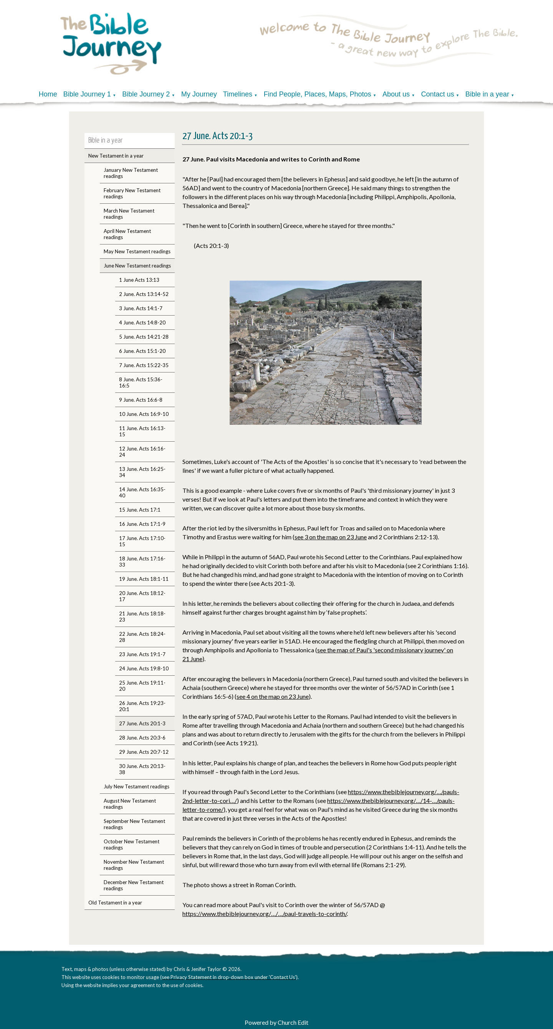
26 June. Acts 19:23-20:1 (142, 706)
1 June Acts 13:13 (139, 280)
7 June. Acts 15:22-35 (144, 365)
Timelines (237, 94)
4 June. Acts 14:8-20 (142, 322)
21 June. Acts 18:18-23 (142, 616)
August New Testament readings (130, 804)
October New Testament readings (131, 844)
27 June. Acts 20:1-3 (142, 723)
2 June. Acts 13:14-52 (144, 294)
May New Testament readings (137, 251)
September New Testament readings (134, 824)
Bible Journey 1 (87, 94)
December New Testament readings (134, 885)
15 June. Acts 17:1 (140, 510)
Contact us (437, 94)
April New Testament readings (127, 234)
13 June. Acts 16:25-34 (142, 472)
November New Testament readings (134, 865)
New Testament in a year (116, 156)
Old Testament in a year (115, 902)
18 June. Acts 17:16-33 (142, 561)
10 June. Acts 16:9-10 (144, 414)
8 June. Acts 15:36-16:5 (140, 382)
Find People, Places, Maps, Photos (317, 94)
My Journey (199, 94)
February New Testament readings (132, 193)
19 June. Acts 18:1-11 (144, 579)
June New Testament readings (137, 266)
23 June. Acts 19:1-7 (142, 654)
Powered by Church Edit (276, 1022)
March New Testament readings (129, 214)
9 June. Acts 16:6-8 (140, 400)
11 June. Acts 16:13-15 (142, 431)
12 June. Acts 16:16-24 (142, 452)
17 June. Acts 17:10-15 (142, 541)
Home (48, 94)
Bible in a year (487, 94)
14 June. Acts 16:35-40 (142, 492)
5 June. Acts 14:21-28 (144, 337)
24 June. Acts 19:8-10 (144, 668)
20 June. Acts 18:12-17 (142, 596)
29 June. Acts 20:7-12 (144, 752)
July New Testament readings (136, 786)
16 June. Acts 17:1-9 (142, 524)
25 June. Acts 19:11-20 (142, 686)
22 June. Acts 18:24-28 (142, 637)
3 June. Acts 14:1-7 (140, 308)
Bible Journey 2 (146, 94)
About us (396, 94)
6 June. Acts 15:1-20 (142, 351)
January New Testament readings (131, 173)
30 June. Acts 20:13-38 (142, 769)
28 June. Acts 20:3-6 (142, 738)
